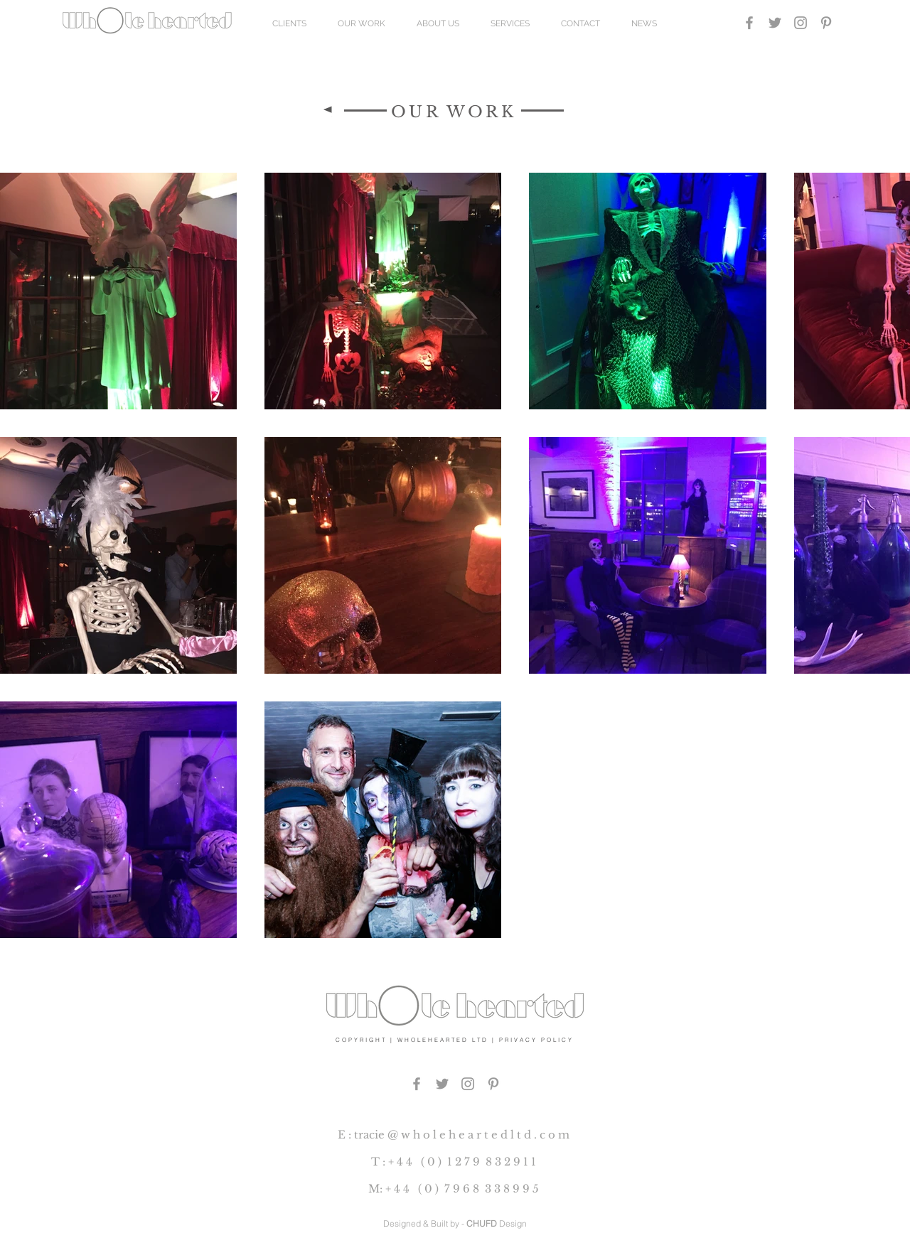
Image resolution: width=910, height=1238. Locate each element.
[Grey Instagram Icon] (800, 22)
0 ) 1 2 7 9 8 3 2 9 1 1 (481, 1161)
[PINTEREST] (493, 1083)
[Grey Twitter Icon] (774, 22)
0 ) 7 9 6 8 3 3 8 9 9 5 (481, 1188)
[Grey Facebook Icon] (749, 22)
